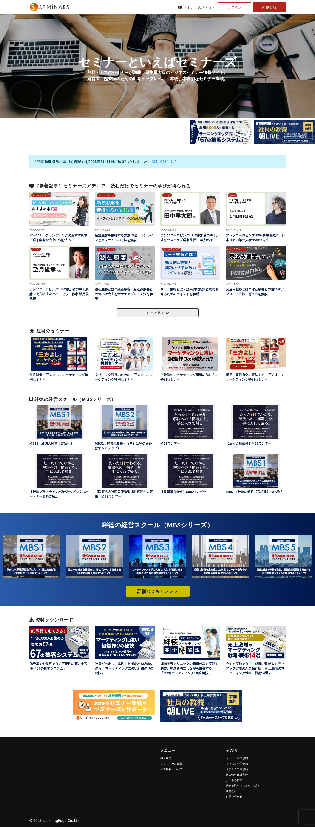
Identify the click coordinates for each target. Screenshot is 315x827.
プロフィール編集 (171, 764)
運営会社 (231, 791)
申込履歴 (165, 758)
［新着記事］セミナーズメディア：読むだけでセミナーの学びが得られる (110, 186)
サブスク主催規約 (237, 769)
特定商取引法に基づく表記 (242, 786)
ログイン (234, 7)
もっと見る (157, 312)
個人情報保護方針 (237, 775)
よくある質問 (234, 780)
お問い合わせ (234, 797)
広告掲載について (171, 769)
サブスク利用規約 (237, 764)
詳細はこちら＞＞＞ (157, 591)
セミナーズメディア (197, 7)
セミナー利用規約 (237, 758)
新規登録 (269, 7)
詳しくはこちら (165, 161)
